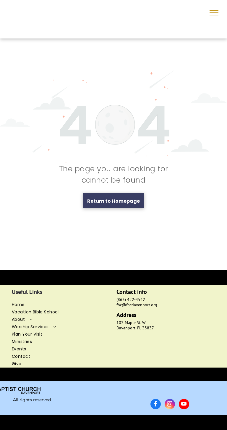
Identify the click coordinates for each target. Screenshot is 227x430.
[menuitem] (61, 304)
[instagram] (170, 405)
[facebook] (155, 405)
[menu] (214, 12)
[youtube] (184, 405)
